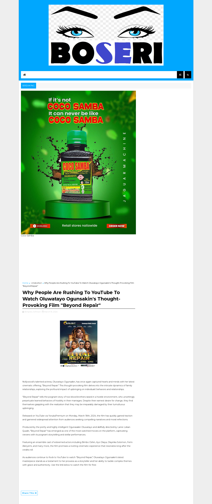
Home (25, 283)
